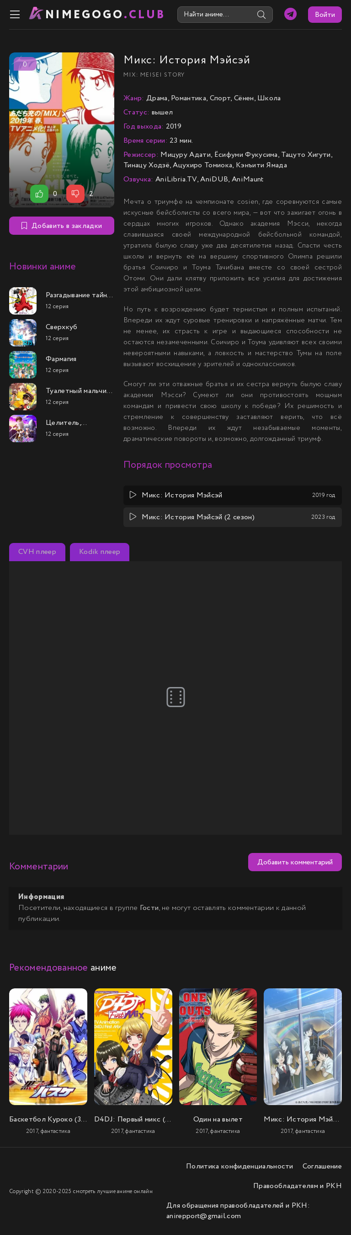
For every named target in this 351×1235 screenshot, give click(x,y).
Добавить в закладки (61, 226)
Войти (325, 15)
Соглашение (322, 1166)
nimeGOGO (105, 14)
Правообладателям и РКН (297, 1186)
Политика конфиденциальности (239, 1166)
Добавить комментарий (295, 862)
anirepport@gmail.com (203, 1216)
